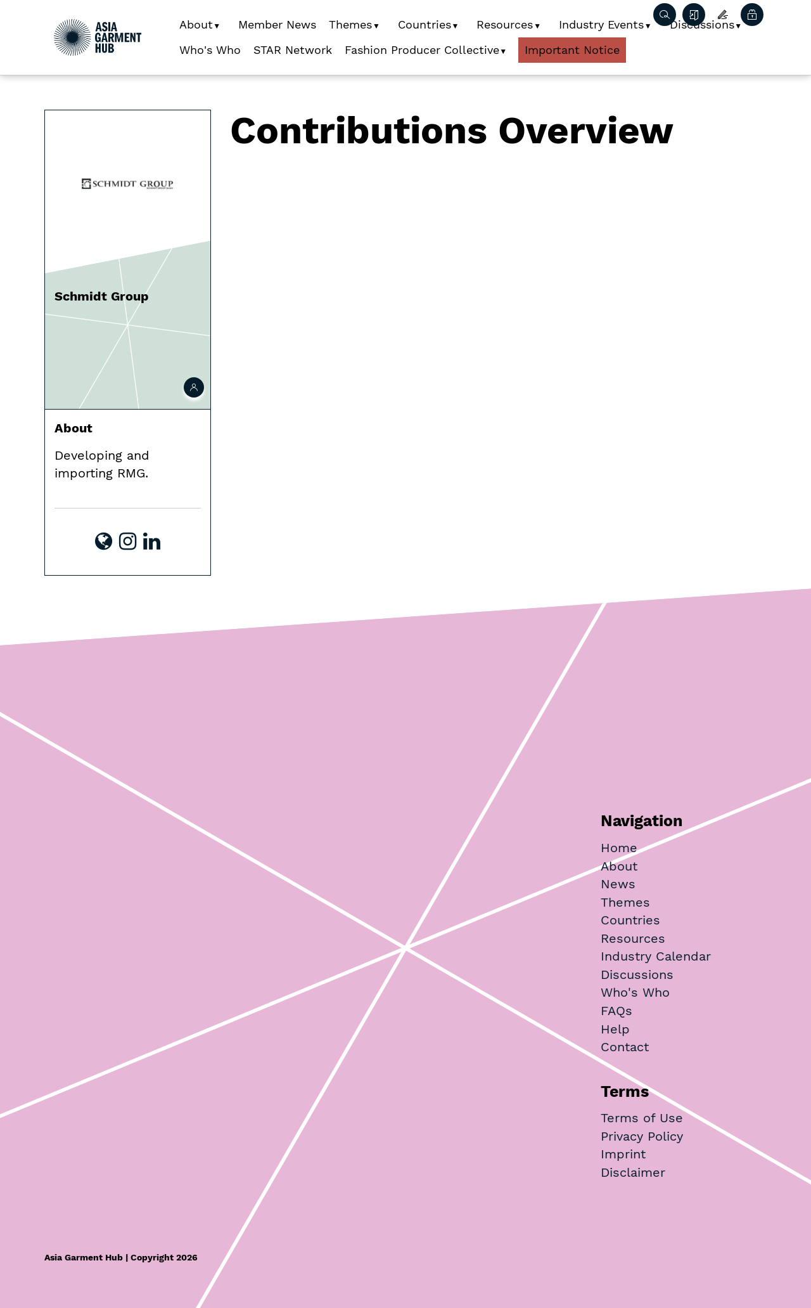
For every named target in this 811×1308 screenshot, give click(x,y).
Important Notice (572, 49)
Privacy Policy (642, 1136)
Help (615, 1029)
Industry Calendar (656, 956)
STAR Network (292, 49)
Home (619, 847)
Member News (277, 24)
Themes (350, 24)
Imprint (623, 1154)
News (618, 883)
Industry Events (601, 24)
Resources (504, 24)
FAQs (616, 1010)
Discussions (637, 974)
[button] (222, 21)
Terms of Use (642, 1117)
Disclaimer (633, 1172)
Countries (424, 24)
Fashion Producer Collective (422, 49)
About (196, 24)
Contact (625, 1046)
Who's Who (210, 49)
